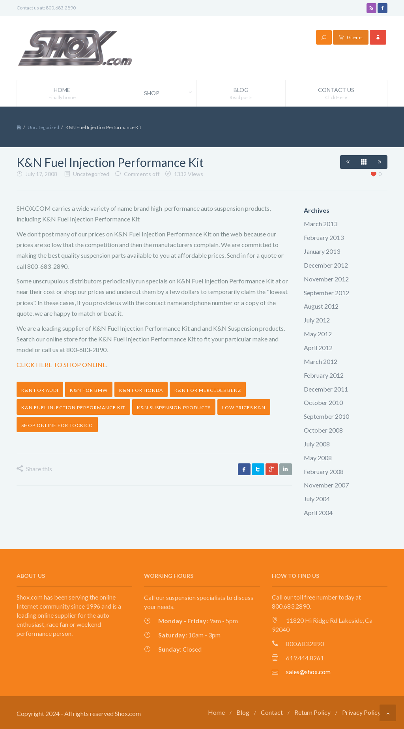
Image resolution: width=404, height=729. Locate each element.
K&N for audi (39, 390)
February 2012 (324, 375)
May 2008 (318, 457)
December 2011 (326, 389)
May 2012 (318, 333)
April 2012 (318, 347)
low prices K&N (244, 407)
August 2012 (321, 306)
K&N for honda (141, 390)
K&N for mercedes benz (207, 390)
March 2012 (320, 361)
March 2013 (320, 223)
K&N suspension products (174, 407)
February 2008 (324, 471)
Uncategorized (43, 127)
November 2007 (326, 485)
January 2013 (322, 251)
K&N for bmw (89, 390)
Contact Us (336, 93)
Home (62, 93)
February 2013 (324, 237)
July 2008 (317, 444)
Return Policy (312, 712)
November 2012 (326, 279)
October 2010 (323, 402)
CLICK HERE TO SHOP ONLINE (61, 364)
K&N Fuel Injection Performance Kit (73, 407)
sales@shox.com (308, 671)
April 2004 (318, 512)
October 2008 (323, 430)
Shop (170, 93)
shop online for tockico (57, 425)
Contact (272, 712)
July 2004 (317, 498)
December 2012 (326, 265)
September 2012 (326, 292)
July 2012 (317, 320)
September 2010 (326, 416)
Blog (241, 93)
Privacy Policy (361, 712)
